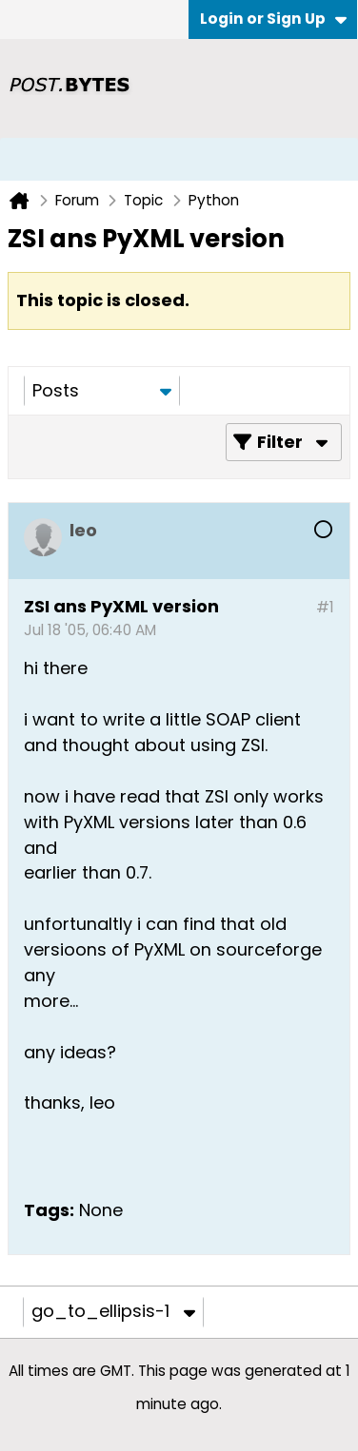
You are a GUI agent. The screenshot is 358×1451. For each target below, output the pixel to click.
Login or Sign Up (273, 19)
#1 (325, 607)
